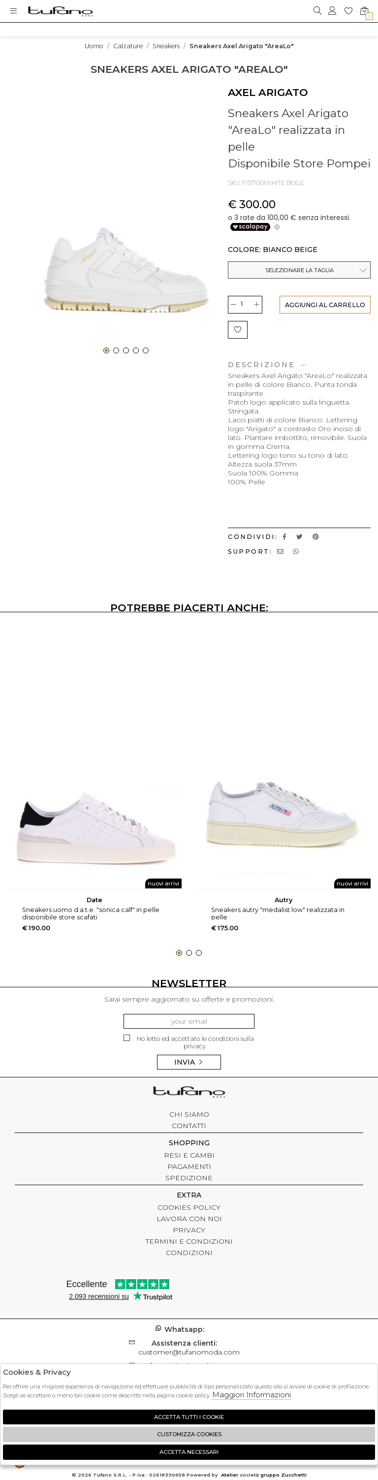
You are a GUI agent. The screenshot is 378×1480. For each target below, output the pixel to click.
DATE (94, 900)
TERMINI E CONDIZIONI (189, 1241)
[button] (106, 350)
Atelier (229, 1475)
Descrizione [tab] (266, 365)
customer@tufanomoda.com (189, 1347)
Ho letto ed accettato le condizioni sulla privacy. (189, 1042)
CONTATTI (189, 1125)
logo (60, 11)
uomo (94, 46)
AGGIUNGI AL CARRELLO (325, 305)
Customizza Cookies (189, 1434)
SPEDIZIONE (189, 1177)
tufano (189, 1093)
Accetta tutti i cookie (189, 1417)
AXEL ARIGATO (268, 92)
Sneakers (166, 46)
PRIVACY (189, 1230)
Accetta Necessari (189, 1452)
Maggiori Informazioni (251, 1394)
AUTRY (283, 900)
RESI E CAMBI (189, 1155)
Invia (189, 1062)
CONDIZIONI (189, 1252)
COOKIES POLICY (189, 1207)
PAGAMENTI (189, 1166)
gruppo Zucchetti (283, 1475)
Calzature (128, 46)
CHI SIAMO (189, 1114)
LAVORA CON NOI (189, 1218)
